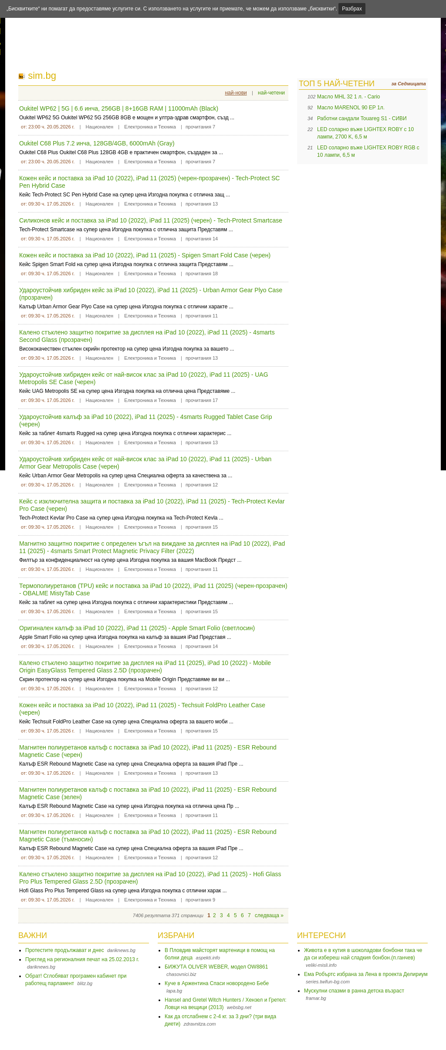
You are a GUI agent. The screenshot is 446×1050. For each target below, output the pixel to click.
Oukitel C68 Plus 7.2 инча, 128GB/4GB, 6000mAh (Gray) (97, 143)
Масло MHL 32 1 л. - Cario (348, 97)
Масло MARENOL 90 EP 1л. (351, 108)
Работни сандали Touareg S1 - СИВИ (362, 118)
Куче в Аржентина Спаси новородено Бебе (217, 983)
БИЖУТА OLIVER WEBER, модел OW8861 (216, 967)
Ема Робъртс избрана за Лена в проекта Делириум (366, 974)
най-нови (236, 93)
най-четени (271, 93)
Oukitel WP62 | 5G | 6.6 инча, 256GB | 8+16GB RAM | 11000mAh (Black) (118, 108)
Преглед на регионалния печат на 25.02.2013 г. (82, 959)
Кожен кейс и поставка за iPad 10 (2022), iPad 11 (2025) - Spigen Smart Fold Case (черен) (144, 255)
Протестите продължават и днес (64, 950)
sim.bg (42, 75)
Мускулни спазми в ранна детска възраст (354, 991)
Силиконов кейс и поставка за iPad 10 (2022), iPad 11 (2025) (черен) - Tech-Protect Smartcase (150, 220)
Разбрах (352, 9)
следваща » (269, 915)
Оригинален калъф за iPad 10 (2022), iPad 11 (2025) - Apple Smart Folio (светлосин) (137, 628)
